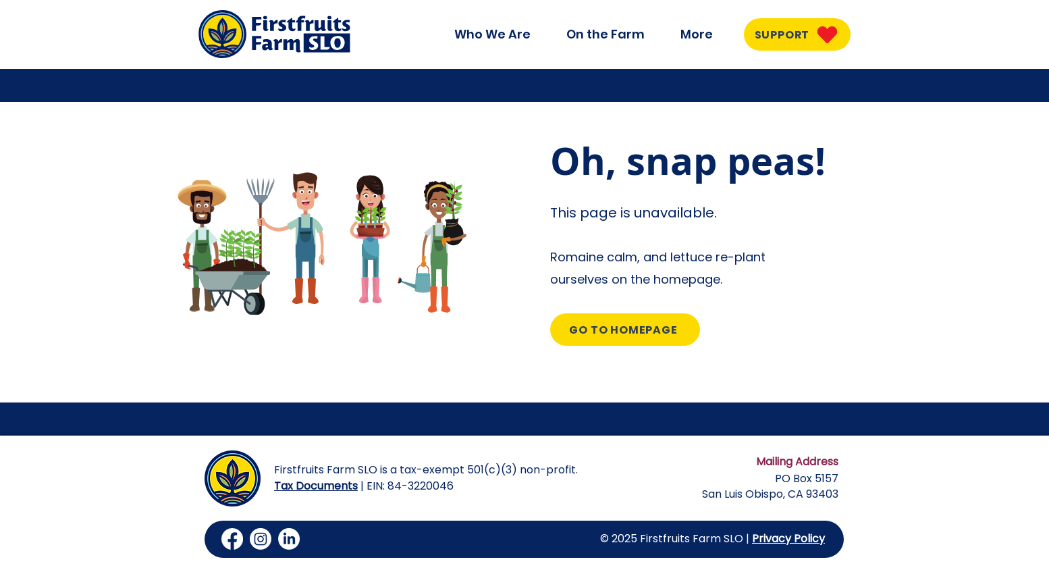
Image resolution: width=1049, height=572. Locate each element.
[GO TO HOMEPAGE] (625, 329)
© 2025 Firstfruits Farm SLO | (676, 538)
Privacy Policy (788, 538)
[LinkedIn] (289, 539)
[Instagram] (260, 539)
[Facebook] (232, 539)
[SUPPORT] (797, 34)
